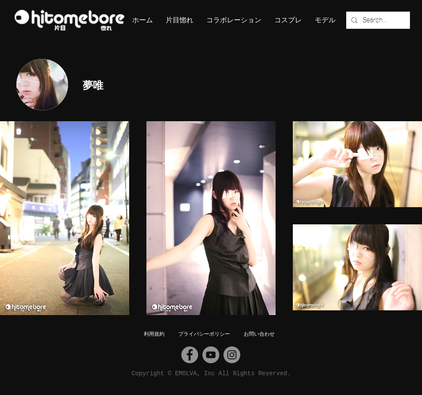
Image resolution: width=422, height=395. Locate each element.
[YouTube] (210, 354)
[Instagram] (231, 354)
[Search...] (377, 20)
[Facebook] (189, 354)
